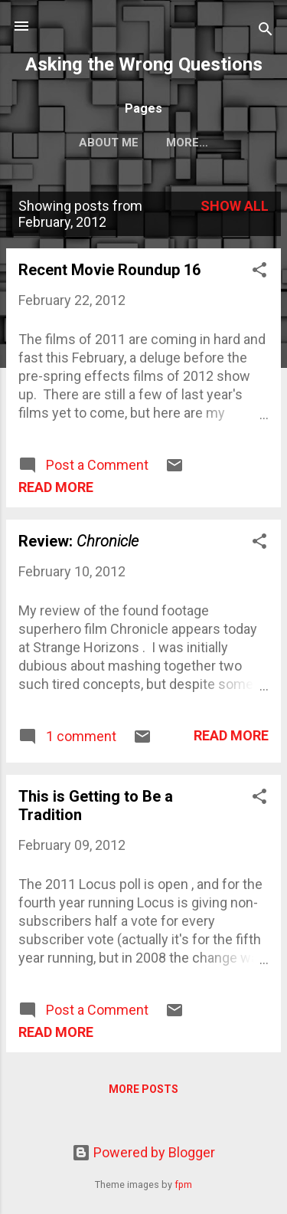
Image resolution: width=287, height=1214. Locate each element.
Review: (78, 541)
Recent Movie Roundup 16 (109, 270)
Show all (235, 206)
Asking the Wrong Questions (144, 64)
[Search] (265, 31)
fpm (183, 1184)
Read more (55, 487)
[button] (259, 272)
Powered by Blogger (143, 1152)
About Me (109, 142)
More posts (143, 1089)
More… (187, 142)
